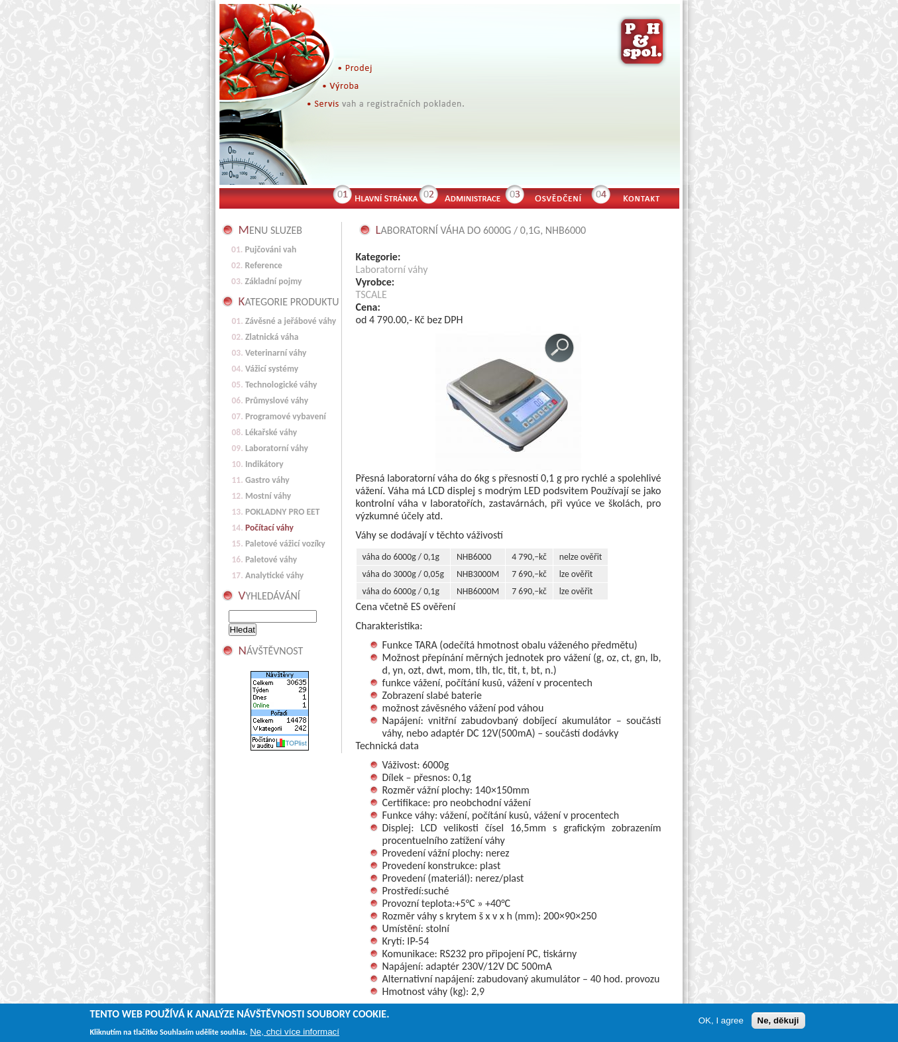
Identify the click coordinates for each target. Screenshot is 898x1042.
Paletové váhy (271, 559)
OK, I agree (721, 1022)
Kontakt (647, 197)
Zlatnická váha (272, 336)
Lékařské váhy (271, 432)
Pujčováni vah (271, 249)
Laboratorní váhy (392, 269)
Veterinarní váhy (276, 352)
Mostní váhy (268, 495)
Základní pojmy (273, 281)
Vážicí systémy (271, 368)
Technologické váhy (281, 384)
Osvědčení (557, 197)
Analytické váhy (274, 575)
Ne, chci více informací (294, 1034)
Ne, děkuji (778, 1022)
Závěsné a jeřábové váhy (290, 321)
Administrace (471, 197)
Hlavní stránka (385, 197)
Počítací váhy (269, 527)
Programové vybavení (285, 416)
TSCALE (371, 294)
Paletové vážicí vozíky (285, 543)
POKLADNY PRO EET (282, 511)
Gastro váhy (267, 480)
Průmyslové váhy (276, 400)
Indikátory (264, 464)
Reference (263, 265)
